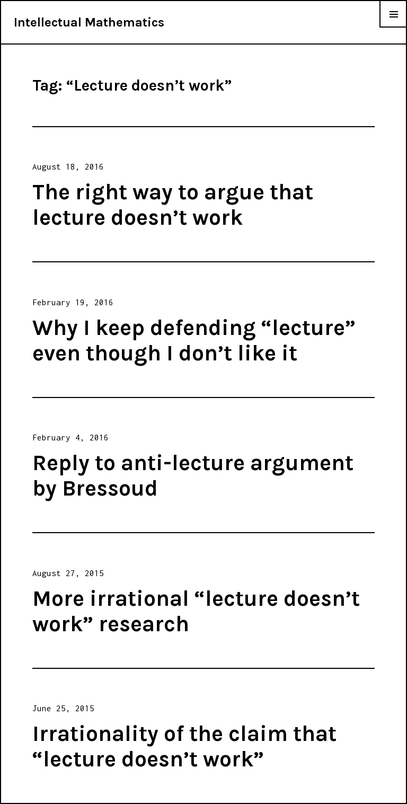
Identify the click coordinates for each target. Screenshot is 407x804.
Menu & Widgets (393, 27)
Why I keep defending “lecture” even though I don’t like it (194, 340)
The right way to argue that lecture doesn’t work (172, 204)
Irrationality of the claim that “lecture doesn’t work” (184, 746)
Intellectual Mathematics (89, 22)
